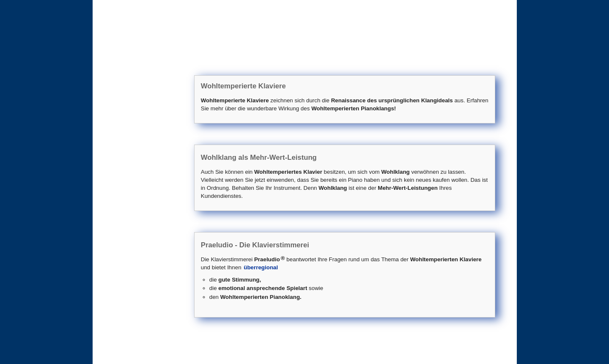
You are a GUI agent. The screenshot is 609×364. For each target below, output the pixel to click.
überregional (261, 267)
